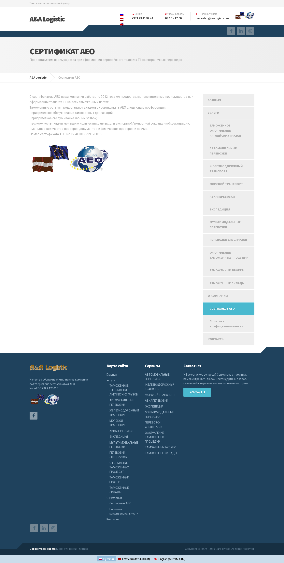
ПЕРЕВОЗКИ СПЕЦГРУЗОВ (228, 240)
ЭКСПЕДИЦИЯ (220, 209)
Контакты (216, 339)
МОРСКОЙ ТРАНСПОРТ (226, 184)
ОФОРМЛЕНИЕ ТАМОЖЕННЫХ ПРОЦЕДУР (229, 255)
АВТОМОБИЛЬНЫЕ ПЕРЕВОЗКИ (223, 150)
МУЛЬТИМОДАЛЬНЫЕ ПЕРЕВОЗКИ (225, 224)
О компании (218, 296)
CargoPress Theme (43, 548)
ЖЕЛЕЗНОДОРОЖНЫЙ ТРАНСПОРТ (226, 168)
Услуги (213, 113)
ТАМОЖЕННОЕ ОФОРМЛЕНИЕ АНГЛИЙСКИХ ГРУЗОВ (225, 130)
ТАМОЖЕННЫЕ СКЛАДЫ (227, 283)
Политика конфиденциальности (226, 323)
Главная (214, 100)
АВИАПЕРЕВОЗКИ (222, 196)
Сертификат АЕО (222, 308)
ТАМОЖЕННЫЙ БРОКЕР (227, 270)
